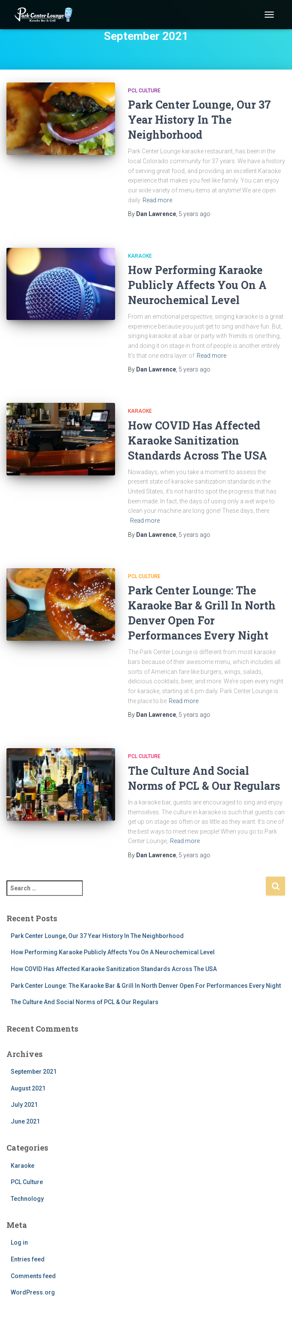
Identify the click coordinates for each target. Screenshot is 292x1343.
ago (194, 213)
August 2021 (28, 1088)
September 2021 (34, 1071)
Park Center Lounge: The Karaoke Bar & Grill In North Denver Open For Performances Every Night (146, 985)
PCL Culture (144, 91)
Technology (27, 1198)
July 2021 (24, 1104)
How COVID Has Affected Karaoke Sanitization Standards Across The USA (197, 440)
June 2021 (25, 1121)
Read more (157, 200)
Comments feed (33, 1276)
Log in (19, 1242)
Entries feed (28, 1259)
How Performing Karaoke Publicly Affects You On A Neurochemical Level (197, 285)
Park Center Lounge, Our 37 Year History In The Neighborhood (199, 119)
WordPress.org (33, 1292)
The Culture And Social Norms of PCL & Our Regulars (84, 1002)
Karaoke (140, 256)
